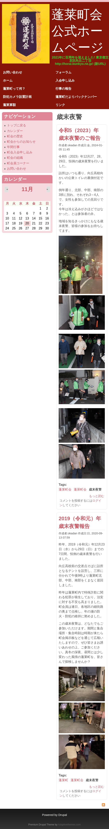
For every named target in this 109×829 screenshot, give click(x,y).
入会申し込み (65, 80)
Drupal (62, 814)
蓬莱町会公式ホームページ (78, 31)
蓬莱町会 (65, 489)
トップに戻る (16, 125)
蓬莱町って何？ (14, 88)
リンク (60, 105)
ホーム (8, 80)
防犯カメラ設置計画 (17, 96)
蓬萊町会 (80, 489)
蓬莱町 (63, 780)
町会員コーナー (18, 163)
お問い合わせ (12, 72)
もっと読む (96, 496)
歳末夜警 (95, 489)
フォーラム (63, 72)
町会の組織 (15, 157)
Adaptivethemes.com (69, 824)
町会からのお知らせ (21, 141)
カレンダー (15, 131)
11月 (27, 189)
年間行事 (13, 147)
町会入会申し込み (19, 152)
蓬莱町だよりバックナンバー (76, 96)
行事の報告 (63, 88)
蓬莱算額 (9, 105)
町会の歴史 (15, 136)
